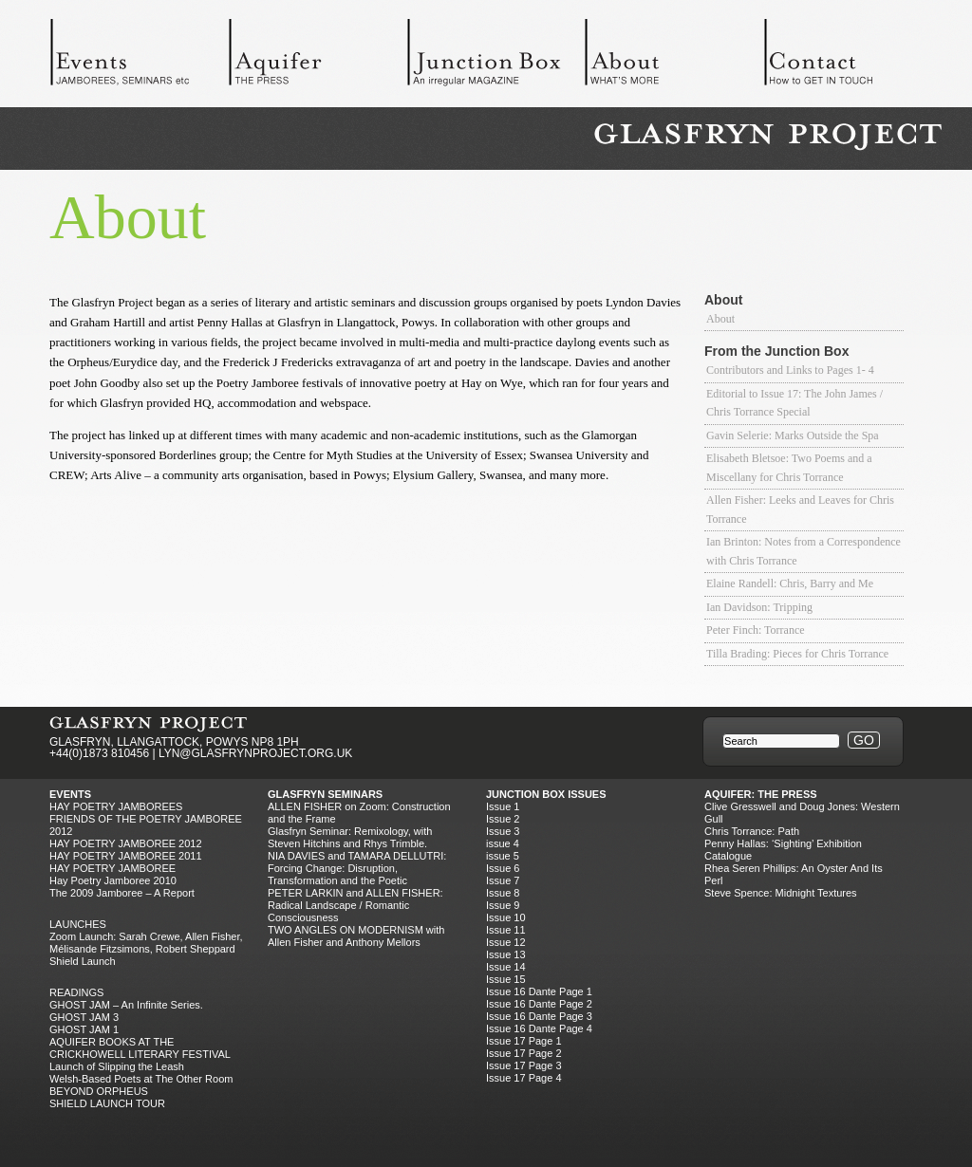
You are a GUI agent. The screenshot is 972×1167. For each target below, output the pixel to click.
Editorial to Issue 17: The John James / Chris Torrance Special (794, 403)
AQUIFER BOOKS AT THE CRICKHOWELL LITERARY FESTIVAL (140, 1048)
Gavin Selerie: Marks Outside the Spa (792, 435)
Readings (76, 992)
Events (138, 57)
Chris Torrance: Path (751, 831)
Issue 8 (502, 892)
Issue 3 (502, 831)
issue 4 (502, 843)
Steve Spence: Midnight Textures (780, 892)
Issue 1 (502, 806)
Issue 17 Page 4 (524, 1078)
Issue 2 (502, 818)
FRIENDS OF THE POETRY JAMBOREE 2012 (145, 825)
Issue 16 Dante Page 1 (539, 991)
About (674, 57)
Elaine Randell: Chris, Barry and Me (789, 583)
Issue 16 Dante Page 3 (539, 1016)
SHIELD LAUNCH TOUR (107, 1103)
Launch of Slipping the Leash (116, 1066)
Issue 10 (506, 917)
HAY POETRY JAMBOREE (112, 868)
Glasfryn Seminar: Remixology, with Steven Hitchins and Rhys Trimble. (350, 837)
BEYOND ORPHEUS (98, 1091)
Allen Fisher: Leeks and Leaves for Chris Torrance (800, 509)
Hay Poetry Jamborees (115, 806)
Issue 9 (502, 905)
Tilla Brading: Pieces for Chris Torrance (797, 653)
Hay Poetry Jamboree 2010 (113, 880)
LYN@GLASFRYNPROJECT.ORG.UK (255, 753)
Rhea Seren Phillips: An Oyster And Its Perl (793, 874)
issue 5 (502, 855)
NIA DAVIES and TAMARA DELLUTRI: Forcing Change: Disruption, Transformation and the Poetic (357, 868)
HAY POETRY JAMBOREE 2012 (125, 843)
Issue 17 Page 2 (524, 1053)
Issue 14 (506, 966)
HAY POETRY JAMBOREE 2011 (125, 855)
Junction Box (495, 57)
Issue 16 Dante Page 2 (539, 1004)
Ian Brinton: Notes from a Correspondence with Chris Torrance (803, 551)
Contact (852, 57)
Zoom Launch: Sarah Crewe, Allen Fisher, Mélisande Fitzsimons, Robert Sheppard (146, 942)
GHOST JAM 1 (84, 1029)
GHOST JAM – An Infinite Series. (126, 1004)
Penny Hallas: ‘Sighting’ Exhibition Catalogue (783, 849)
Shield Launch (82, 961)
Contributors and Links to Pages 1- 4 (790, 370)
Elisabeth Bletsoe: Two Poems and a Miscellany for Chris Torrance (789, 468)
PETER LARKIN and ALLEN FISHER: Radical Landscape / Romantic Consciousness (355, 905)
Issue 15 (506, 979)
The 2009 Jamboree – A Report (122, 892)
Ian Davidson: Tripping (759, 607)
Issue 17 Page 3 (524, 1065)
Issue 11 (506, 929)
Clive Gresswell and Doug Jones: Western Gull (802, 812)
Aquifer (317, 57)
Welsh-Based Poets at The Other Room (141, 1078)
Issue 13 (506, 954)
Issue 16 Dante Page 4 (539, 1028)
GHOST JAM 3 (84, 1017)
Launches (77, 924)
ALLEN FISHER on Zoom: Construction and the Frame (359, 812)
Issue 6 (502, 868)
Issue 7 (502, 880)
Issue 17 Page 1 (524, 1041)
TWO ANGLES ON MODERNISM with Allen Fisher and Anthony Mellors (356, 936)
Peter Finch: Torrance (755, 630)
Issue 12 (506, 942)
